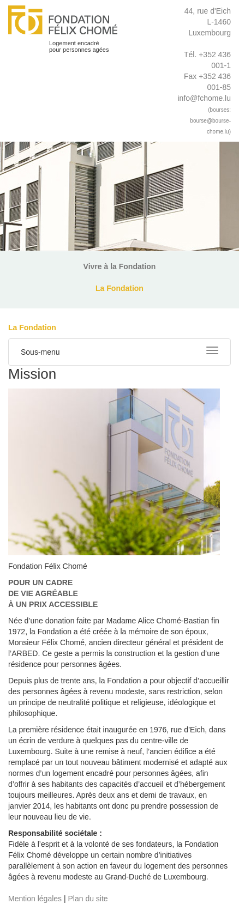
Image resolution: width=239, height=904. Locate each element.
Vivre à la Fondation (119, 266)
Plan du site (87, 898)
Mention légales (35, 898)
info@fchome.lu (203, 98)
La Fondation (119, 288)
